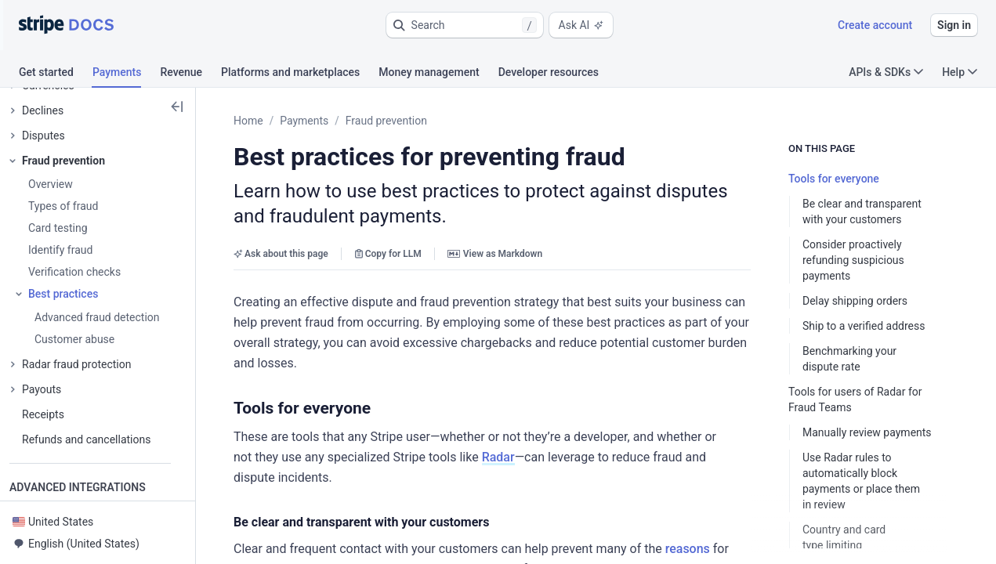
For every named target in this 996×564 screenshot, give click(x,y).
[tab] (55, 74)
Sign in (954, 25)
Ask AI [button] (581, 25)
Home (248, 120)
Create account (875, 25)
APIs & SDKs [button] (886, 72)
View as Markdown (494, 254)
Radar (498, 457)
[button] (464, 25)
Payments (304, 120)
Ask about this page (281, 253)
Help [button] (959, 72)
